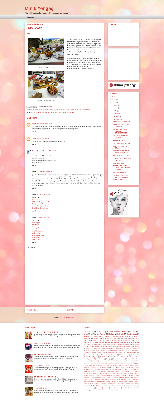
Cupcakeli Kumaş (112, 352)
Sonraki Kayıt (31, 310)
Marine (118, 371)
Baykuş (128, 348)
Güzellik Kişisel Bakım (134, 361)
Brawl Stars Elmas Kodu (40, 208)
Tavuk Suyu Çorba (89, 381)
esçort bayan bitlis (38, 235)
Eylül (115, 111)
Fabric (102, 359)
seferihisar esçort (37, 231)
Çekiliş (114, 338)
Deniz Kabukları (130, 352)
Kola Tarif (130, 342)
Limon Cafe (65, 110)
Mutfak (107, 338)
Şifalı (106, 390)
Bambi (122, 348)
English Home (103, 357)
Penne (91, 375)
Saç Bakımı (130, 375)
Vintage (107, 340)
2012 (114, 102)
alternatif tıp (95, 383)
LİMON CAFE (117, 180)
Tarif (133, 332)
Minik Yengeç (39, 8)
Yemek (87, 110)
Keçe (98, 367)
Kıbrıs (107, 369)
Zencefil (98, 346)
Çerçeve (104, 388)
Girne (85, 361)
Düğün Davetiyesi (112, 355)
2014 (114, 97)
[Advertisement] (124, 63)
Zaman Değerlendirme (125, 340)
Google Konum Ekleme (39, 204)
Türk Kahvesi (90, 346)
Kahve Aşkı (109, 365)
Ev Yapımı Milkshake (121, 357)
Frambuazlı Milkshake (132, 359)
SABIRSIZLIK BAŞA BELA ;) (122, 155)
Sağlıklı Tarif (128, 344)
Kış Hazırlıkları (134, 369)
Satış (122, 375)
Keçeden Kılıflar (106, 367)
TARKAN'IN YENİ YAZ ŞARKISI (120, 136)
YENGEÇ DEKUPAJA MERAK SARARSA (120, 176)
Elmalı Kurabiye (135, 355)
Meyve (132, 371)
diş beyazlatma (112, 383)
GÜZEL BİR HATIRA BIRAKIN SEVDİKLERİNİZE (120, 131)
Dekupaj (86, 336)
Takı (91, 379)
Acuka (137, 346)
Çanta (98, 388)
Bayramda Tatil (135, 348)
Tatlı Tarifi (135, 379)
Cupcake (94, 342)
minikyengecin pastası (132, 385)
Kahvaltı (52, 110)
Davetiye (121, 352)
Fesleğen (108, 359)
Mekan (79, 110)
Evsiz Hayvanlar (88, 359)
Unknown (49, 107)
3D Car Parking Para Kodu (40, 202)
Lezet (91, 371)
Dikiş (136, 338)
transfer (126, 346)
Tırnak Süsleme (123, 381)
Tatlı (129, 379)
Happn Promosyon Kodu (40, 206)
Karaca (93, 367)
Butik (104, 352)
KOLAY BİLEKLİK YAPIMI (121, 122)
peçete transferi (117, 346)
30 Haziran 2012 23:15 (44, 123)
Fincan (115, 359)
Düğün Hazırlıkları (124, 355)
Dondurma (88, 355)
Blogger (103, 350)
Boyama (128, 350)
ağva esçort (36, 239)
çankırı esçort (36, 233)
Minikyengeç (124, 373)
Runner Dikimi (115, 375)
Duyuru (103, 355)
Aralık (116, 105)
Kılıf (113, 369)
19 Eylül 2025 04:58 (43, 195)
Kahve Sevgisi (128, 365)
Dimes (137, 352)
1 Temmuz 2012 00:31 (49, 151)
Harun (34, 123)
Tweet (28, 33)
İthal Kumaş (94, 390)
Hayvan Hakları (98, 363)
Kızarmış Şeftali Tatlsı (121, 369)
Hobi (111, 332)
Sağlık (107, 336)
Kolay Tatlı (119, 367)
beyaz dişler (103, 383)
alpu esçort (35, 237)
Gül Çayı (91, 361)
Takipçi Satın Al (37, 200)
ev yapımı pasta (88, 385)
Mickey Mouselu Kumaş (104, 373)
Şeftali (101, 390)
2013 (114, 99)
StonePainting (129, 377)
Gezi (40, 110)
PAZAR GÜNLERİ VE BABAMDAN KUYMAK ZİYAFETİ (121, 167)
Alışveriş (129, 338)
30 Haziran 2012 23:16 (44, 138)
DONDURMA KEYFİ (119, 172)
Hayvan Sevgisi (109, 363)
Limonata (73, 110)
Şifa (132, 346)
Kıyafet (137, 342)
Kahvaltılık (100, 365)
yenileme (91, 388)
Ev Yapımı (101, 334)
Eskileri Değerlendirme (112, 342)
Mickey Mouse (92, 373)
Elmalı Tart (88, 357)
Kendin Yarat (98, 338)
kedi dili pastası (99, 385)
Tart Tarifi (123, 379)
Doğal (101, 342)
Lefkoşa (86, 371)
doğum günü (121, 383)
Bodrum (35, 110)
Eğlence (96, 359)
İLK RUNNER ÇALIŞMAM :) (43, 354)
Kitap (113, 367)
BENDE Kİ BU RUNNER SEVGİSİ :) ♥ (46, 377)
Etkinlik (111, 357)
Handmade (87, 338)
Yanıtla (34, 132)
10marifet (122, 338)
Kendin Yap (97, 336)
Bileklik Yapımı (95, 350)
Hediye (111, 334)
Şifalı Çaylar (112, 390)
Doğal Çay (96, 355)
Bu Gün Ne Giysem (89, 352)
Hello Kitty (118, 363)
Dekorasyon (117, 336)
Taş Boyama (132, 334)
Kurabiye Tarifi (89, 369)
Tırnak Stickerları (111, 381)
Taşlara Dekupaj (100, 381)
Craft (86, 334)
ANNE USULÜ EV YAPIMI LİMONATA (121, 125)
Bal (117, 348)
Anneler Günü (89, 348)
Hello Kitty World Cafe (129, 363)
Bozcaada (135, 350)
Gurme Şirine (36, 151)
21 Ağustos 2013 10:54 (44, 172)
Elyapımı (95, 357)
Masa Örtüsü (98, 344)
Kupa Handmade (135, 367)
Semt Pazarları (101, 377)
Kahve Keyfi (118, 365)
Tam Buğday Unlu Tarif (100, 379)
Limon (96, 371)
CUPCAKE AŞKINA (119, 163)
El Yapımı (100, 332)
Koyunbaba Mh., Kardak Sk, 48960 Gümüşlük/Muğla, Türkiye (54, 112)
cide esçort (35, 225)
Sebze (93, 377)
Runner (120, 344)
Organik (95, 340)
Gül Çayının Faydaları (101, 361)
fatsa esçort (36, 223)
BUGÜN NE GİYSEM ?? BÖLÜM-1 (121, 147)
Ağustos (116, 113)
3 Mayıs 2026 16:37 (43, 218)
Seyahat (137, 344)
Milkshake (116, 373)
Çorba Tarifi (124, 388)
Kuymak (97, 369)
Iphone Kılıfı (92, 365)
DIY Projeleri (122, 332)
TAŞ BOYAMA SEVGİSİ (42, 366)
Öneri (135, 340)
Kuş (103, 369)
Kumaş (126, 367)
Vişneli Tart (86, 383)
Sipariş (121, 377)
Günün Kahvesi (121, 361)
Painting (113, 344)
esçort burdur (36, 229)
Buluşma (98, 352)
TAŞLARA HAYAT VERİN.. (121, 143)
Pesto (97, 375)
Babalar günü (105, 348)
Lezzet (58, 110)
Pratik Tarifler (105, 375)
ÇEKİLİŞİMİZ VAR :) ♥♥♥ (42, 388)
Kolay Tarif (87, 340)
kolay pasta (108, 385)
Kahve (123, 342)
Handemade (89, 363)
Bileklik (87, 350)
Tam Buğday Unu (113, 379)
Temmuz (117, 116)
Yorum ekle (31, 247)
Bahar (112, 348)
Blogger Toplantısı (112, 350)
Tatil (83, 110)
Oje (87, 375)
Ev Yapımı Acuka (133, 357)
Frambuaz (121, 359)
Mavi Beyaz (125, 371)
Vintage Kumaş (133, 381)
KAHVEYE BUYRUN (120, 140)
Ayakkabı (97, 348)
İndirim (131, 388)
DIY (92, 334)
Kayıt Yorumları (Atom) (67, 317)
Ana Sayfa (70, 310)
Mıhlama (137, 373)
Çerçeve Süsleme (114, 388)
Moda (131, 373)
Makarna (111, 371)
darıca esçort (36, 227)
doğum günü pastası (132, 383)
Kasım (116, 108)
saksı (85, 388)
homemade (106, 346)
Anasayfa (30, 17)
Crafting (127, 336)
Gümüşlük (46, 110)
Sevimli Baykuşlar (112, 377)
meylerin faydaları (118, 385)
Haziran (116, 119)
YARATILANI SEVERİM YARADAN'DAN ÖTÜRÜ (122, 152)
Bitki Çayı (86, 342)
